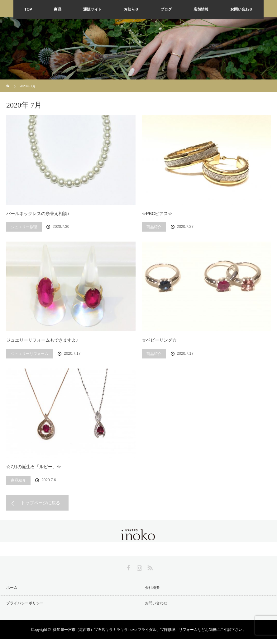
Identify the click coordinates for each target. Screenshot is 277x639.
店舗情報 (200, 9)
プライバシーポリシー (25, 603)
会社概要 (152, 587)
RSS (149, 566)
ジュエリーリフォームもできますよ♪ (42, 340)
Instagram (138, 566)
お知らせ (131, 9)
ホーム (11, 587)
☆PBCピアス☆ (157, 213)
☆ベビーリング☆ (159, 340)
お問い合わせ (241, 9)
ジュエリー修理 (24, 227)
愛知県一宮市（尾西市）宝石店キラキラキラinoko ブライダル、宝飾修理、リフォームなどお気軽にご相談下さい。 (149, 629)
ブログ (166, 9)
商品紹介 (153, 227)
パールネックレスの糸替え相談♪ (37, 213)
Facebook (127, 566)
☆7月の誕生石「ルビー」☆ (33, 466)
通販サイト (92, 9)
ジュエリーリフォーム (29, 354)
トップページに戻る (40, 502)
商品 (57, 9)
